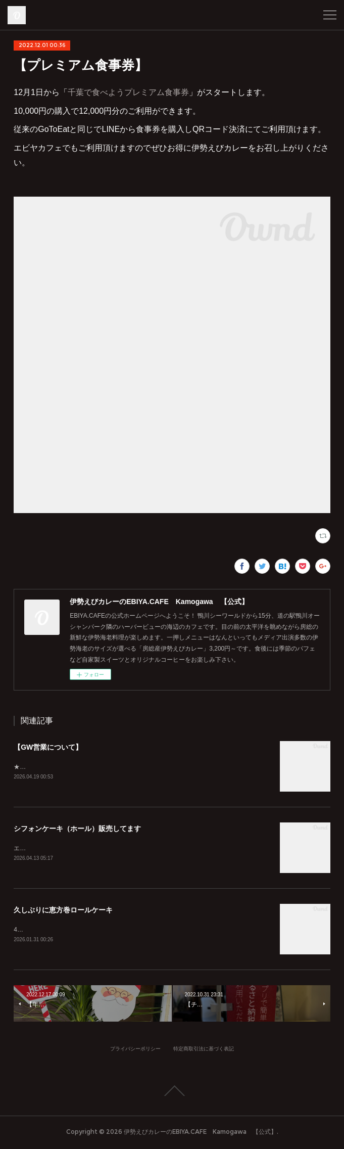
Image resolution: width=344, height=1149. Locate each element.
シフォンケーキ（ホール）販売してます (77, 829)
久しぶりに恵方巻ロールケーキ (63, 911)
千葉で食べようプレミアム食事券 (128, 92)
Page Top (172, 1092)
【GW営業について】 (48, 747)
